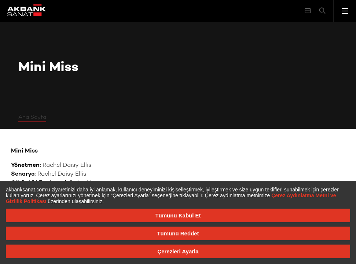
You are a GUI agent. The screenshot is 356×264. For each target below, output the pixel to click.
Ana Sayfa (32, 117)
